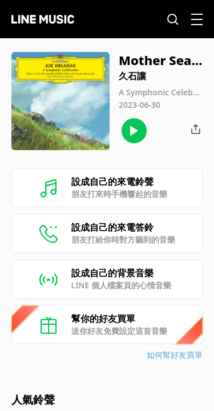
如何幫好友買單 (175, 354)
